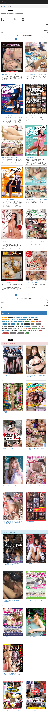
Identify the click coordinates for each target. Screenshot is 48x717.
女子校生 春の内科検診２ (32, 710)
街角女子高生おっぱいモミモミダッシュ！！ (36, 600)
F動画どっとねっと (7, 2)
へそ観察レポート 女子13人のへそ (33, 282)
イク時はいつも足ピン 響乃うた (32, 157)
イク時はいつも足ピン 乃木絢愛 (8, 115)
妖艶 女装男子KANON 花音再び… (10, 485)
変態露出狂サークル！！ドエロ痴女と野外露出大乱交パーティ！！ (12, 412)
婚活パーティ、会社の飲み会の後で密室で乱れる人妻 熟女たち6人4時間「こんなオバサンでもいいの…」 (36, 486)
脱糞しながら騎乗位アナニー (8, 282)
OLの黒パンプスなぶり (8, 375)
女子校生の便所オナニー (32, 521)
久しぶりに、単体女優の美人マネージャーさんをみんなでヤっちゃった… (36, 412)
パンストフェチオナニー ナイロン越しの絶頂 (35, 241)
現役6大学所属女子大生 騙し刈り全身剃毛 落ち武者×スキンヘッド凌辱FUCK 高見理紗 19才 (12, 674)
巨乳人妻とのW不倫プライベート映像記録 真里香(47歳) (36, 376)
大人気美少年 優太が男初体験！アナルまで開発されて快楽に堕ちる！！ (12, 601)
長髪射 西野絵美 (5, 241)
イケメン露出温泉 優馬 (31, 636)
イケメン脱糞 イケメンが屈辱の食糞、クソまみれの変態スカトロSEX (12, 564)
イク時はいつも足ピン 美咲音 (8, 199)
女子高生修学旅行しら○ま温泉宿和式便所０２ (12, 710)
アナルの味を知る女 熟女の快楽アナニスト (11, 157)
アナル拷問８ (29, 563)
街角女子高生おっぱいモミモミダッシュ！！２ (12, 637)
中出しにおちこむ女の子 (8, 448)
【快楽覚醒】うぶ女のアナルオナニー (9, 74)
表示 (46, 24)
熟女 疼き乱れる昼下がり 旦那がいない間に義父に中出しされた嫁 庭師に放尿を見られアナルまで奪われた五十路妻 (12, 522)
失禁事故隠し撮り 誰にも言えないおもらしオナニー (36, 115)
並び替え (45, 30)
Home (3, 6)
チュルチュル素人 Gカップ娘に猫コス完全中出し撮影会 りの (36, 449)
